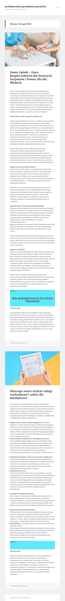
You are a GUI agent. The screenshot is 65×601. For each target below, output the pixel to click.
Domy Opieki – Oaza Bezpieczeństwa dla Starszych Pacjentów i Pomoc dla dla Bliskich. (31, 77)
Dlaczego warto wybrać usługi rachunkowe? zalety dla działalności (31, 394)
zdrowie (25, 343)
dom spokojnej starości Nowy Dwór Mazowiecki (32, 300)
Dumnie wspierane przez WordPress (20, 597)
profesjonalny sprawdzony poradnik (25, 6)
